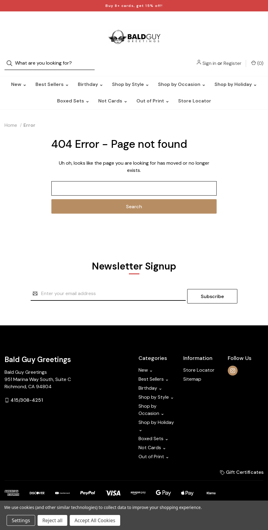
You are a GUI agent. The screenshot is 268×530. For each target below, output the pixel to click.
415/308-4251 (27, 391)
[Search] (11, 24)
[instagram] (232, 361)
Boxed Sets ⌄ (73, 95)
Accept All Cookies (95, 520)
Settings (21, 520)
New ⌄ (18, 78)
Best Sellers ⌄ (52, 78)
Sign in (209, 24)
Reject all (52, 520)
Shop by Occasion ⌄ (182, 78)
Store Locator (194, 95)
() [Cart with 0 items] (257, 24)
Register (233, 24)
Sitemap (192, 370)
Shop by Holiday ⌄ (236, 78)
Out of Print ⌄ (152, 95)
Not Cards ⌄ (112, 95)
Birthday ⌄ (90, 78)
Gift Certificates (241, 463)
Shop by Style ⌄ (130, 78)
